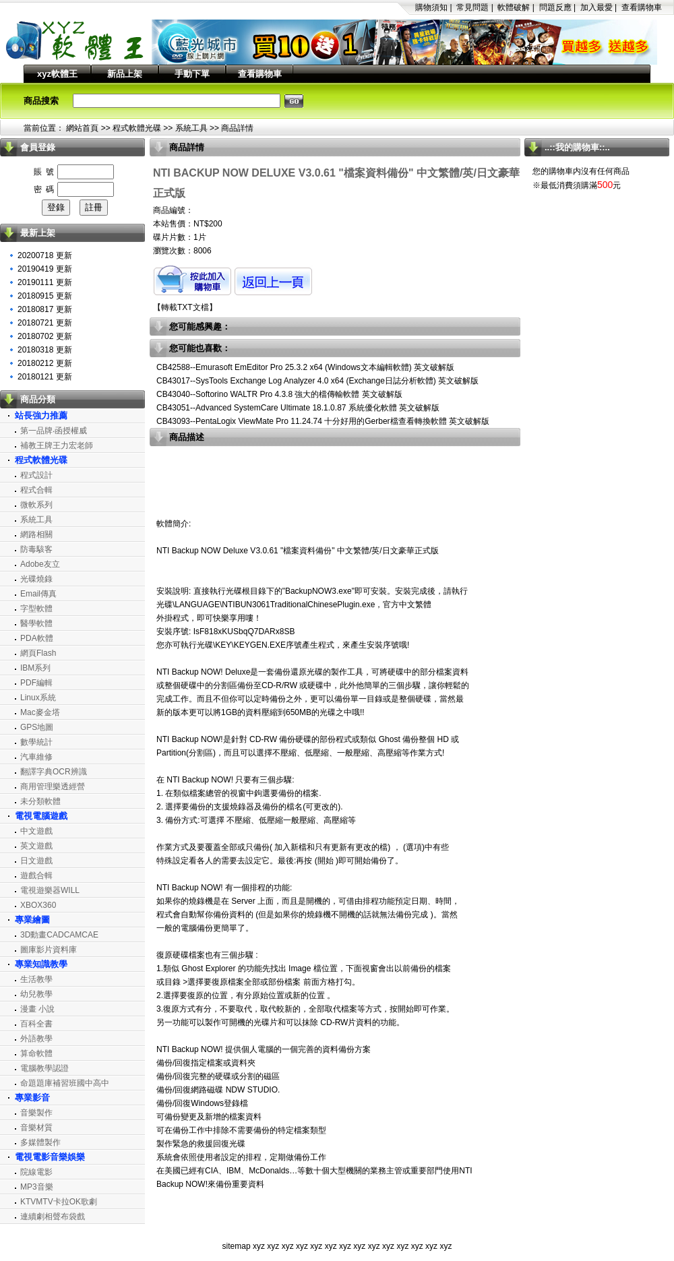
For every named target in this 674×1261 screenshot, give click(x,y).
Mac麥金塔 (40, 712)
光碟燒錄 (36, 579)
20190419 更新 (45, 269)
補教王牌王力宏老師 (56, 445)
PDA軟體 (36, 638)
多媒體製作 (40, 1142)
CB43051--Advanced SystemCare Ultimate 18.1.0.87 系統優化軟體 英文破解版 (297, 407)
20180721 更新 (45, 323)
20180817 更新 (45, 309)
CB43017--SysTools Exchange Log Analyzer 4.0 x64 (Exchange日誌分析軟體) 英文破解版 (317, 381)
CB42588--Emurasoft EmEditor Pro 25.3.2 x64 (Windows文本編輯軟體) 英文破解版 (305, 367)
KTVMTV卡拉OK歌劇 (58, 1201)
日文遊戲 (36, 860)
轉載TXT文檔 (185, 307)
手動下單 (192, 74)
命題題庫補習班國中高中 (64, 1083)
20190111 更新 (45, 282)
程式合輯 (36, 490)
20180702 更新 (45, 336)
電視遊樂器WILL (50, 890)
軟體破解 (513, 7)
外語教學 (36, 1038)
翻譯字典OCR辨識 (53, 771)
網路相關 (36, 534)
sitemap (236, 1246)
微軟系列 (36, 505)
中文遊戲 (36, 831)
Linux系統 (38, 697)
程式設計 (36, 475)
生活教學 (36, 979)
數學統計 (36, 742)
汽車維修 (36, 757)
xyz (259, 1246)
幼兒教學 (36, 994)
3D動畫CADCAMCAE (59, 935)
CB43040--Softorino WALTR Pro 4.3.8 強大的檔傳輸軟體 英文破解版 (279, 394)
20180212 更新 (45, 363)
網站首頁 (82, 128)
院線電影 (36, 1172)
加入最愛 (596, 7)
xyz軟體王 (57, 74)
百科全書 (36, 1023)
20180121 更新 (45, 376)
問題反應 (555, 7)
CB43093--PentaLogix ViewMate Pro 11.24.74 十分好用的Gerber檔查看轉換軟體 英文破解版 (322, 421)
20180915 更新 (45, 296)
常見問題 (472, 7)
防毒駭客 (36, 549)
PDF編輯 (36, 682)
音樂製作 (36, 1112)
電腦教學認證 (44, 1068)
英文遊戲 (36, 846)
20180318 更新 (45, 350)
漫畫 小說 (37, 1009)
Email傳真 (38, 593)
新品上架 (124, 74)
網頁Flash (38, 653)
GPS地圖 (36, 727)
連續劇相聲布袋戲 (52, 1216)
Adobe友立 (40, 564)
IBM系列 (35, 668)
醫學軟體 (36, 623)
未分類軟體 (40, 801)
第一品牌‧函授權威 (53, 430)
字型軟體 (36, 608)
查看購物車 (641, 7)
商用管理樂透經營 (52, 786)
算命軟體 (36, 1053)
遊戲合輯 (36, 875)
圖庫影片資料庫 (48, 949)
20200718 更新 (45, 255)
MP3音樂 (36, 1187)
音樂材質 (36, 1127)
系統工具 (191, 128)
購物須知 (431, 7)
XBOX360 (38, 905)
